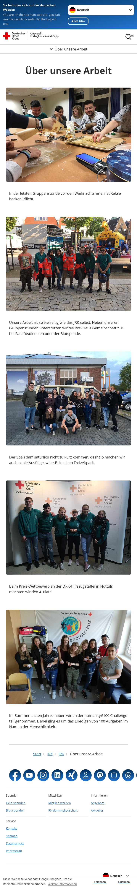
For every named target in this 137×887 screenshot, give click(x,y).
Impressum (14, 851)
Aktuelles (97, 810)
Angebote (97, 803)
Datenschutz (15, 843)
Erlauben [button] (124, 881)
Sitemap (11, 836)
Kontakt (11, 828)
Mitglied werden (59, 803)
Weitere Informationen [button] (62, 884)
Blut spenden (15, 810)
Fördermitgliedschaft (63, 810)
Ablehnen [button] (100, 881)
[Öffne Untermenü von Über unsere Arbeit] (68, 49)
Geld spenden (15, 803)
